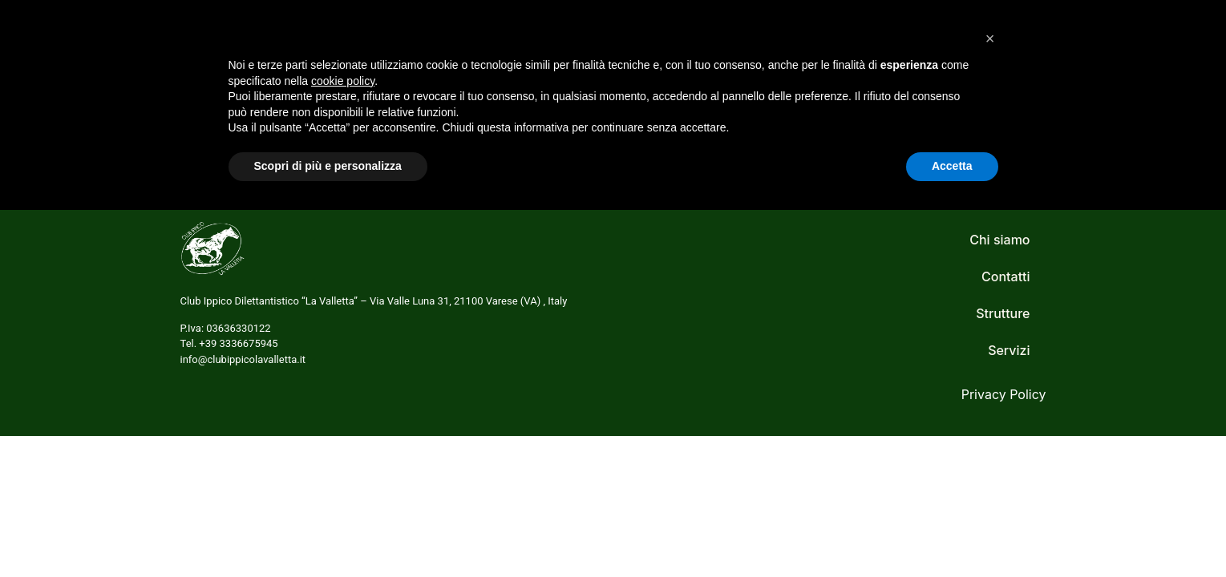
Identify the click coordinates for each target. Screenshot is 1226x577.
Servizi (811, 50)
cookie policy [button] (342, 448)
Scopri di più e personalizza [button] (328, 533)
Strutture (893, 50)
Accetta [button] (952, 533)
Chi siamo (727, 50)
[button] (990, 405)
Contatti (978, 50)
